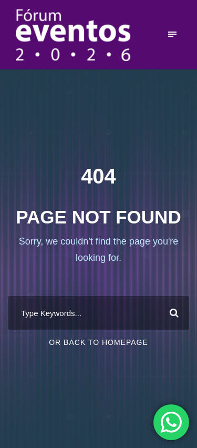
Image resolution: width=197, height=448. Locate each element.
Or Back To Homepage (98, 342)
